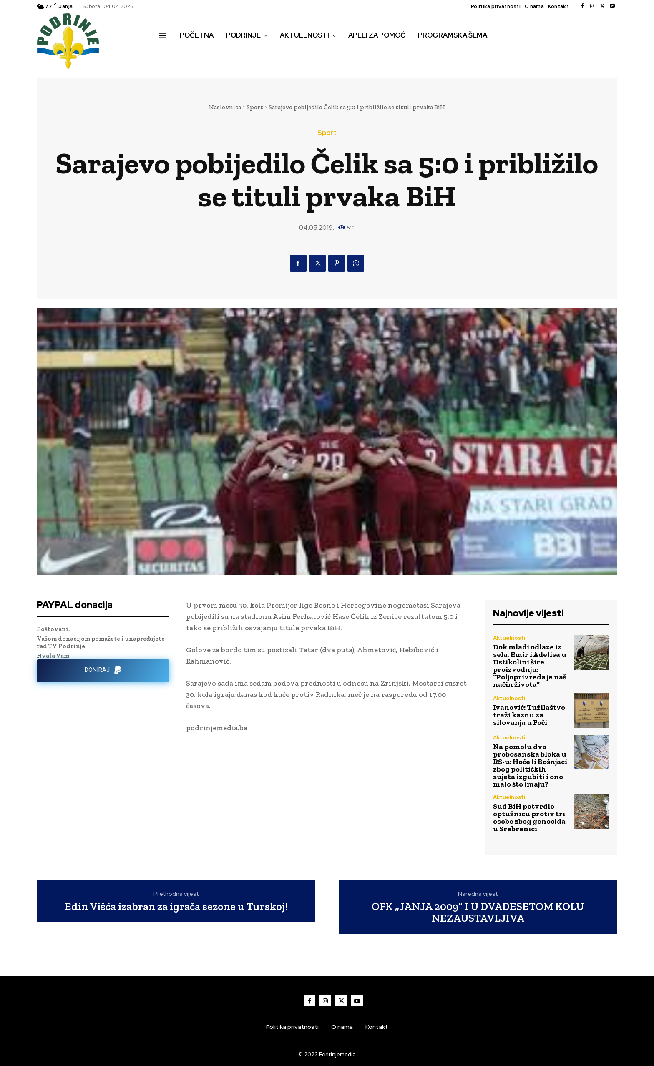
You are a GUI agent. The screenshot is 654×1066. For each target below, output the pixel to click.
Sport (255, 107)
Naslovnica (225, 107)
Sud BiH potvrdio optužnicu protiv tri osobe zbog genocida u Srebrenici (529, 817)
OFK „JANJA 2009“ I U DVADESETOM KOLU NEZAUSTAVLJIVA (478, 912)
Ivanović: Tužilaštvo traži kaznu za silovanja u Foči (529, 715)
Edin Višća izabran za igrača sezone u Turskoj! (176, 906)
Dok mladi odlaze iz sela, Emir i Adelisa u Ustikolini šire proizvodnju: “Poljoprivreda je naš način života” (529, 665)
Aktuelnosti (509, 638)
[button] (168, 53)
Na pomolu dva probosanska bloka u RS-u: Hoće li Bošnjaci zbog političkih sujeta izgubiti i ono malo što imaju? (530, 765)
